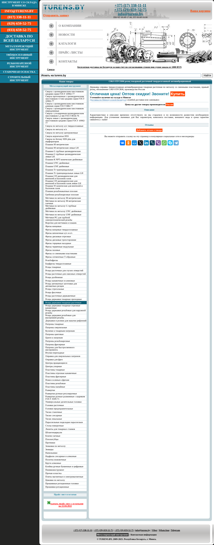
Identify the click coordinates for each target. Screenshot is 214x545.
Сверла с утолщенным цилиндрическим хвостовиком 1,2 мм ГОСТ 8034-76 (64, 114)
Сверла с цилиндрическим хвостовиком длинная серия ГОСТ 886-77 (64, 104)
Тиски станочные (53, 412)
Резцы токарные (53, 267)
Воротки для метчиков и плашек (61, 223)
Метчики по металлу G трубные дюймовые (60, 207)
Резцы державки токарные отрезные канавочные (62, 306)
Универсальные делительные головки (63, 402)
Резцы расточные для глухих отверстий (64, 270)
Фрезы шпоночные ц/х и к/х (58, 233)
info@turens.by (130, 14)
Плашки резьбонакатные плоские (61, 191)
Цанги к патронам (54, 337)
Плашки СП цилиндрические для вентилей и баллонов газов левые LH (63, 182)
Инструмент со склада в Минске (19, 4)
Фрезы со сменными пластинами (61, 253)
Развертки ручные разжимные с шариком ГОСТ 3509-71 (65, 397)
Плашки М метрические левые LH (62, 148)
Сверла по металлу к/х (56, 129)
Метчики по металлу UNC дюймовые (63, 211)
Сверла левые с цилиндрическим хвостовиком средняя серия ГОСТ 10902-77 (65, 120)
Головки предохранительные (59, 408)
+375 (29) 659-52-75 (130, 10)
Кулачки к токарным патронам (60, 331)
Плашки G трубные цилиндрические (63, 151)
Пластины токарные (55, 370)
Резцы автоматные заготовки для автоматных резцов (61, 284)
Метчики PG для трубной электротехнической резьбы (58, 218)
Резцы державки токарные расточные (63, 302)
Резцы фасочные (53, 292)
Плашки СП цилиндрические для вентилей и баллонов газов (61, 177)
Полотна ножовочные (55, 459)
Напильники (51, 453)
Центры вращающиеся (56, 363)
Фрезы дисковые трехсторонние (60, 240)
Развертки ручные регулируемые (61, 393)
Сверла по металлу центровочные (61, 133)
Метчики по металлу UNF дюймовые (63, 214)
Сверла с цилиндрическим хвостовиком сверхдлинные (64, 109)
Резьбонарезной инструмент (19, 65)
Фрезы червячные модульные (59, 247)
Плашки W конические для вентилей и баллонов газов (64, 187)
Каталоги (67, 43)
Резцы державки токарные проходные (63, 299)
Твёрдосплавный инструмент (19, 56)
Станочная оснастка (19, 71)
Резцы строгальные (54, 289)
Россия (169, 104)
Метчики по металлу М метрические (63, 198)
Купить (178, 94)
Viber (154, 530)
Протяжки (50, 442)
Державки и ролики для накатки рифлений (65, 320)
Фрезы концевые (53, 226)
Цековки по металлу (55, 480)
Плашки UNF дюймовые (57, 166)
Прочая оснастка (53, 473)
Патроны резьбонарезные (57, 341)
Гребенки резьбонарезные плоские (62, 194)
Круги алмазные (53, 463)
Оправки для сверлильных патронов (62, 356)
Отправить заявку (56, 15)
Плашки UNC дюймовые (57, 163)
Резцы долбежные (54, 277)
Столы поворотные (54, 425)
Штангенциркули (53, 432)
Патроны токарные (54, 324)
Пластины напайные (55, 387)
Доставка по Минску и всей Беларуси (108, 100)
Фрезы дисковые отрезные (58, 236)
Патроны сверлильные (56, 327)
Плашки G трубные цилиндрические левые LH (63, 155)
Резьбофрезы (51, 260)
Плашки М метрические (57, 144)
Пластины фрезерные (55, 376)
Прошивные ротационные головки (62, 483)
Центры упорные (53, 366)
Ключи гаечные (52, 436)
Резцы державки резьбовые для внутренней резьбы (60, 316)
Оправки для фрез (54, 359)
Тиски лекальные (53, 419)
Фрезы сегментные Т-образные (60, 257)
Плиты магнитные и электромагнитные (64, 476)
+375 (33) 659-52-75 (124, 530)
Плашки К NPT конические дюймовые (64, 159)
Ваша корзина (200, 11)
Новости (67, 34)
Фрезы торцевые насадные (58, 243)
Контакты (68, 61)
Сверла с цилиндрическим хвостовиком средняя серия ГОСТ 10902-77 (64, 92)
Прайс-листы (71, 52)
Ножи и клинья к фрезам (57, 380)
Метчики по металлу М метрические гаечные (63, 202)
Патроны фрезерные (55, 344)
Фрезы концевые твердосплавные (61, 230)
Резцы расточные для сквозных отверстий (65, 274)
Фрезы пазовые (52, 250)
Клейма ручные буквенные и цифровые (64, 466)
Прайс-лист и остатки (65, 494)
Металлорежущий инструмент (19, 48)
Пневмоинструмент (54, 470)
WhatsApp (164, 530)
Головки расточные (54, 405)
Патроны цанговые (54, 334)
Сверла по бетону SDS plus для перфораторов (60, 140)
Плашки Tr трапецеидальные (59, 170)
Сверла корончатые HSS (57, 136)
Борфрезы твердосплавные (58, 264)
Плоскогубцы (51, 439)
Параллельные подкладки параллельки (64, 422)
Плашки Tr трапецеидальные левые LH (64, 173)
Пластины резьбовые (55, 383)
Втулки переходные (54, 353)
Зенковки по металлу (55, 446)
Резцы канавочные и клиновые (60, 281)
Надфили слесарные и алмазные (60, 456)
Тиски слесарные (53, 415)
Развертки (50, 390)
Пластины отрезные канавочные (60, 373)
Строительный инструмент (19, 79)
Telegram (175, 530)
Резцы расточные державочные (60, 296)
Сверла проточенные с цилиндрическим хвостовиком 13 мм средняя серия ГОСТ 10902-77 (65, 98)
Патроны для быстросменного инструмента (60, 348)
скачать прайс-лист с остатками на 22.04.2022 (65, 504)
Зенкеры (49, 449)
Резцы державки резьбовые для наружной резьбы (65, 311)
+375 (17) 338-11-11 (130, 5)
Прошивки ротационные (57, 487)
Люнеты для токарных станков (60, 429)
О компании (70, 25)
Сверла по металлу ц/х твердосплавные (64, 126)
